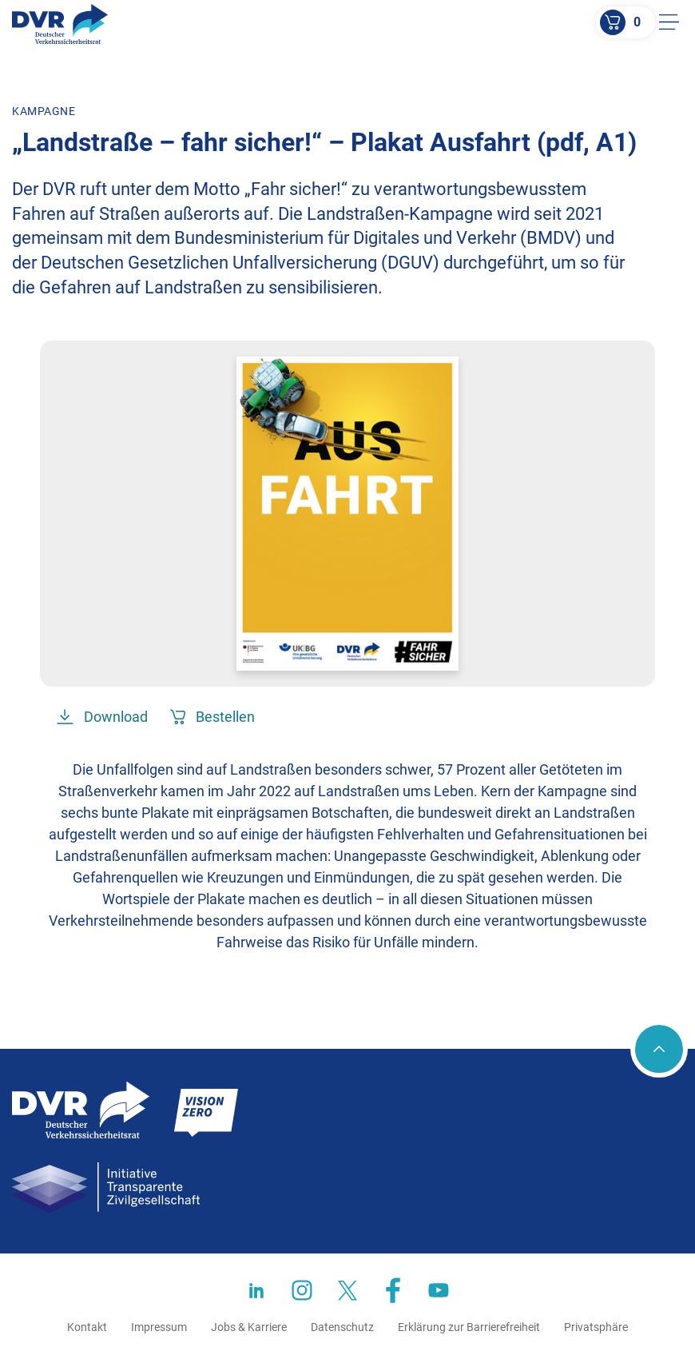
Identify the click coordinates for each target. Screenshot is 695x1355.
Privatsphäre (596, 1327)
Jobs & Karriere (249, 1327)
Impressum (159, 1327)
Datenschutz (342, 1327)
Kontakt (87, 1327)
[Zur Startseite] (60, 24)
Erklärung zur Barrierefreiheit (469, 1327)
